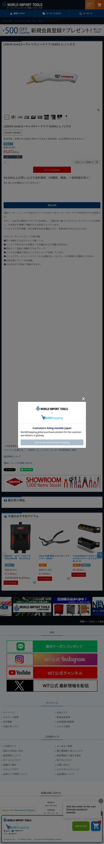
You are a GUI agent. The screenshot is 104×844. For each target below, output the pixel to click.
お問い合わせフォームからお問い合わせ (51, 828)
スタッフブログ (11, 769)
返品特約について (12, 456)
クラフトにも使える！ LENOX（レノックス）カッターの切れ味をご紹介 (40, 449)
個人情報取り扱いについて (70, 750)
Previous (5, 606)
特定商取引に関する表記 (69, 755)
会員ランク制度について (15, 774)
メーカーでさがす (53, 13)
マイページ (8, 712)
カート (99, 4)
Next (99, 603)
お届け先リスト (11, 726)
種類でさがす (19, 13)
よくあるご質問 (64, 746)
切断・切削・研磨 (33, 20)
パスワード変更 (11, 717)
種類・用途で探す (16, 20)
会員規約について (65, 774)
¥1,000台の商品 (34, 188)
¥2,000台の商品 (54, 188)
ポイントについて (12, 760)
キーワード (88, 13)
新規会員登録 (63, 717)
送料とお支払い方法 (13, 750)
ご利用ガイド (9, 746)
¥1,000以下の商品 (14, 188)
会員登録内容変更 (65, 721)
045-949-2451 (51, 805)
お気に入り (62, 712)
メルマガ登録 (63, 726)
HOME (4, 20)
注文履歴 (7, 721)
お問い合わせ (63, 764)
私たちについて (64, 760)
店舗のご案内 (9, 764)
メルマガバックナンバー (69, 769)
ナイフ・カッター (51, 20)
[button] (100, 554)
